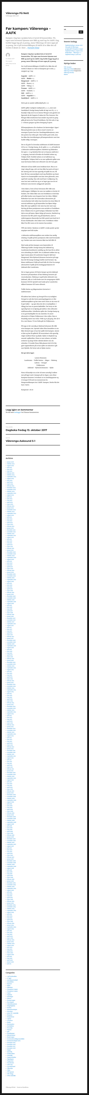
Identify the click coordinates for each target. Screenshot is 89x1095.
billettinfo (10, 987)
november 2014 (11, 686)
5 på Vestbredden (12, 976)
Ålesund (11, 63)
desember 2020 (11, 552)
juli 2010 (9, 782)
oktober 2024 (11, 475)
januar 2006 (10, 881)
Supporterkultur (11, 1057)
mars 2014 (10, 701)
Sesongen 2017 (11, 1046)
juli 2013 (9, 715)
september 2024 (11, 476)
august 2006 (10, 868)
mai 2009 (9, 807)
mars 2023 (10, 504)
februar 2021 (10, 548)
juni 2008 (9, 828)
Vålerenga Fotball (69, 69)
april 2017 (10, 633)
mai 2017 (9, 631)
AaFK (7, 63)
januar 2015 (10, 682)
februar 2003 (10, 940)
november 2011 (11, 752)
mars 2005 (10, 899)
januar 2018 (10, 616)
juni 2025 (9, 469)
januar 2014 (10, 704)
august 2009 (10, 802)
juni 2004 (9, 916)
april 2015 (10, 677)
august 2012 (10, 736)
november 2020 (11, 554)
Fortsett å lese (33, 48)
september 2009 (11, 800)
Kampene (9, 1015)
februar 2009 (10, 813)
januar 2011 (10, 771)
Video (8, 1070)
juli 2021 (9, 539)
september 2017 (11, 623)
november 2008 (11, 818)
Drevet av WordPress (23, 1087)
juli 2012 (9, 737)
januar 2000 (10, 962)
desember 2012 (11, 728)
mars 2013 (10, 723)
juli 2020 (9, 561)
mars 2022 (10, 524)
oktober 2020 (11, 555)
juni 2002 (9, 947)
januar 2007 (10, 859)
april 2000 (10, 960)
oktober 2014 (10, 688)
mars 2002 (10, 953)
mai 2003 (9, 934)
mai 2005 (9, 896)
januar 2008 (10, 837)
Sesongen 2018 (11, 1048)
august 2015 (10, 669)
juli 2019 (9, 583)
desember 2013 (11, 706)
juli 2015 (9, 671)
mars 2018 (10, 612)
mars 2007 (10, 855)
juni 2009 (9, 805)
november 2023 (11, 489)
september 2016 (11, 646)
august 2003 (10, 929)
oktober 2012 (10, 732)
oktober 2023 (10, 491)
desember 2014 (11, 684)
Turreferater (10, 1063)
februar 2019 (10, 592)
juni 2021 (9, 541)
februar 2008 (10, 835)
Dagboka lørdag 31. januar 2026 (74, 45)
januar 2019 (10, 594)
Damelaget (10, 996)
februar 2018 (10, 614)
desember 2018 (11, 596)
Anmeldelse (10, 982)
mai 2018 (9, 609)
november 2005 (11, 885)
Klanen (66, 74)
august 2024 (10, 478)
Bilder (8, 985)
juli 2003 (9, 930)
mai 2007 (9, 851)
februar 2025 (10, 473)
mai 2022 (9, 521)
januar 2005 (10, 903)
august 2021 (10, 537)
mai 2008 (9, 829)
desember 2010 (11, 772)
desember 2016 (11, 640)
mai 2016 (9, 653)
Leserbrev (10, 1020)
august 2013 (10, 714)
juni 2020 (9, 563)
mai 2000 (9, 958)
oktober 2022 (11, 511)
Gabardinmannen (12, 1004)
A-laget (9, 978)
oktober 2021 (10, 533)
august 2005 (10, 890)
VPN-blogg (10, 1074)
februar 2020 (10, 570)
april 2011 (9, 765)
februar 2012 (10, 747)
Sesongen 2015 (11, 1042)
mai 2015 (9, 675)
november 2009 (11, 796)
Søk (65, 29)
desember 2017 (11, 618)
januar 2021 (10, 550)
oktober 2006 (11, 864)
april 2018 (10, 611)
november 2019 (11, 576)
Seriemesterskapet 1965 (14, 1041)
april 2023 (10, 502)
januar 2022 (10, 528)
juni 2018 (9, 607)
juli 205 (9, 964)
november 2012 (11, 730)
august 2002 (10, 945)
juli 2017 (9, 627)
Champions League (12, 989)
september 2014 (11, 690)
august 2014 (10, 692)
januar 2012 (10, 748)
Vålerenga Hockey (69, 72)
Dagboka (9, 995)
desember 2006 (11, 861)
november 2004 (11, 907)
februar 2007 (10, 857)
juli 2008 (9, 826)
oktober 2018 (10, 600)
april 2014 (10, 699)
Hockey (9, 1007)
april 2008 (10, 831)
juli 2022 (9, 517)
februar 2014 (10, 703)
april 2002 (10, 951)
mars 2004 (10, 921)
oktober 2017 (10, 622)
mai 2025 (9, 471)
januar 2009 (10, 815)
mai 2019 (9, 587)
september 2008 (11, 822)
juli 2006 (9, 870)
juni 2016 (9, 651)
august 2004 (10, 912)
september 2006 (11, 866)
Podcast (9, 1029)
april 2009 (10, 809)
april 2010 (10, 787)
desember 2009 (11, 794)
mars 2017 (10, 635)
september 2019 (11, 579)
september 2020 (11, 557)
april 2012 (10, 743)
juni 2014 (9, 695)
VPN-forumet (67, 67)
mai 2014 (9, 697)
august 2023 (10, 495)
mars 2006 (10, 877)
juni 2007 (9, 850)
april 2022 (10, 522)
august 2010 (10, 780)
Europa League (11, 1000)
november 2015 (11, 664)
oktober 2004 (11, 908)
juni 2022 (9, 519)
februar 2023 (10, 506)
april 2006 (10, 875)
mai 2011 (9, 763)
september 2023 (11, 493)
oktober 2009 (11, 798)
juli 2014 (9, 693)
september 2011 (11, 756)
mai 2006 (9, 873)
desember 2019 (11, 574)
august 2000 (10, 954)
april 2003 (10, 936)
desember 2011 (11, 750)
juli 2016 (9, 649)
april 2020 (10, 567)
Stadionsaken (11, 1053)
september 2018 (11, 601)
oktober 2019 (10, 578)
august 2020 (10, 559)
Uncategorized (11, 1066)
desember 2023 (11, 487)
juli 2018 (9, 605)
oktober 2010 (10, 776)
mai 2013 (9, 719)
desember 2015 (11, 662)
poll (8, 1031)
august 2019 (10, 581)
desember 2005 (11, 883)
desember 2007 (11, 839)
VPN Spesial (10, 1072)
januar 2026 (10, 462)
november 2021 (11, 532)
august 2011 (10, 758)
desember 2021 (11, 530)
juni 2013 (9, 717)
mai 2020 (9, 565)
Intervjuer (10, 1011)
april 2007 (10, 853)
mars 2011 (10, 767)
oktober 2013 (10, 710)
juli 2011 (9, 760)
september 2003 (11, 927)
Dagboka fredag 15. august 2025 (74, 51)
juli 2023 (9, 497)
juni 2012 (9, 739)
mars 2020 (10, 568)
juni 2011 (9, 761)
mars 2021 (10, 546)
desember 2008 (11, 817)
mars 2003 (10, 938)
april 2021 (10, 544)
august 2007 (10, 846)
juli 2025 (9, 467)
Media (9, 1022)
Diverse (9, 998)
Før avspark (9, 61)
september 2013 (11, 712)
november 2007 (11, 840)
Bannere (9, 984)
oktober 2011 (10, 754)
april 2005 (10, 897)
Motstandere (10, 1024)
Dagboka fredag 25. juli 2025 (73, 54)
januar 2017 (10, 638)
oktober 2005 (11, 886)
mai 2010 (9, 785)
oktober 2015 (10, 666)
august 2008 (10, 824)
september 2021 (11, 535)
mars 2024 (10, 484)
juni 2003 (9, 932)
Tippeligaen (10, 1059)
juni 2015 (9, 673)
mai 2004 (9, 918)
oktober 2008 (11, 820)
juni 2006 (9, 872)
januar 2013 (10, 726)
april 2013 (9, 721)
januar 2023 (10, 508)
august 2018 (10, 603)
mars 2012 (10, 745)
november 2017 (11, 620)
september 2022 (11, 513)
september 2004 (11, 910)
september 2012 (11, 734)
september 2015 (11, 668)
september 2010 (11, 778)
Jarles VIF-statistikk (12, 1013)
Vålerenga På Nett (17, 13)
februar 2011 (10, 769)
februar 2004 (10, 923)
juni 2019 (9, 585)
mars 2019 (10, 590)
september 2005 (11, 888)
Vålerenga (10, 1068)
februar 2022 (10, 526)
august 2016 (10, 647)
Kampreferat (10, 1017)
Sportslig (9, 1052)
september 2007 (11, 844)
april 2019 (10, 589)
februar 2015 (10, 680)
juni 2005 (9, 894)
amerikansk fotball (12, 980)
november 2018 (11, 598)
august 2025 (10, 465)
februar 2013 (10, 725)
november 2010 (11, 774)
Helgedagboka (11, 1006)
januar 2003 (10, 942)
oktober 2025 (11, 464)
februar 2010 (10, 791)
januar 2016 (10, 660)
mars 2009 (10, 811)
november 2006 (11, 862)
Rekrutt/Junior (11, 1035)
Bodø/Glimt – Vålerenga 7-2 (73, 52)
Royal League (10, 1037)
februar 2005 (10, 901)
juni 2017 (9, 629)
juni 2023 (9, 498)
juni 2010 (9, 783)
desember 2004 (11, 905)
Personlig (9, 1028)
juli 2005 (9, 892)
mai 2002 (9, 949)
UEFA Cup (10, 1064)
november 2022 (11, 510)
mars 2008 (10, 833)
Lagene (9, 1018)
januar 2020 (10, 572)
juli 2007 (9, 848)
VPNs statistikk (11, 1075)
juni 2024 (9, 480)
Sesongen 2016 (11, 1044)
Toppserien (10, 1061)
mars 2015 (10, 679)
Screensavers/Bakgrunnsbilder (15, 1039)
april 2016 (10, 655)
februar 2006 (10, 879)
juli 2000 (9, 956)
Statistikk (9, 1055)
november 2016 (11, 642)
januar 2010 (10, 793)
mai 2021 (9, 543)
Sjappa (9, 1050)
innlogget (17, 412)
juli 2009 (9, 804)
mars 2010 (10, 789)
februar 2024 (10, 486)
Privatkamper (11, 1033)
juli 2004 (9, 914)
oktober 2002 (11, 943)
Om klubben (10, 1026)
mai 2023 (9, 500)
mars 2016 (10, 657)
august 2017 (10, 625)
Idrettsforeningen (12, 1009)
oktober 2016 (10, 644)
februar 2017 (10, 636)
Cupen (9, 993)
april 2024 (10, 482)
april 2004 (10, 919)
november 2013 (11, 708)
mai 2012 (9, 741)
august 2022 (10, 515)
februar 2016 (10, 658)
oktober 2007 (11, 842)
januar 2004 (10, 925)
